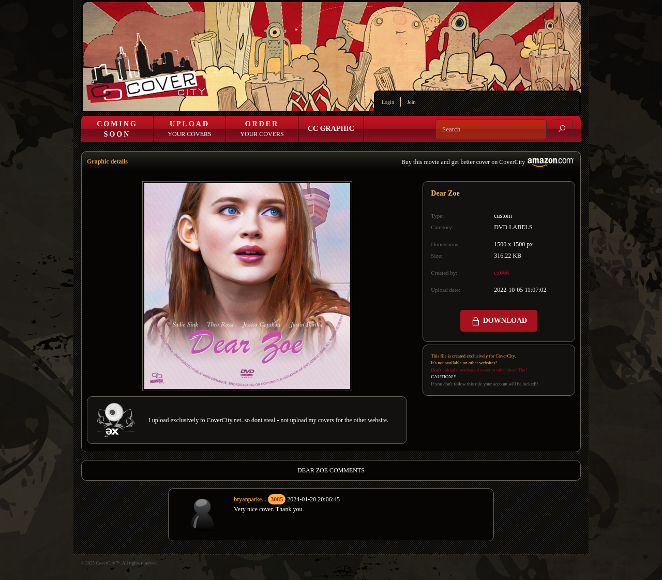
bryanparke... (250, 499)
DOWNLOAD (499, 321)
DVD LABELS (513, 227)
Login (388, 102)
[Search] (491, 129)
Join (411, 102)
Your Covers (189, 129)
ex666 (501, 272)
